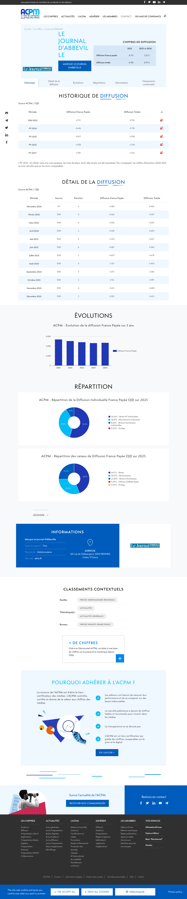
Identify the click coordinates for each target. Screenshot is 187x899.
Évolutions (77, 82)
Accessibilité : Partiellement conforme (76, 862)
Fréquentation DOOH (30, 853)
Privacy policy (175, 891)
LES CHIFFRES (28, 820)
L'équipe (74, 853)
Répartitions (99, 82)
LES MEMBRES (128, 820)
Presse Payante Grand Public (95, 624)
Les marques (126, 846)
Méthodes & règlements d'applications (101, 843)
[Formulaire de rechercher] (165, 16)
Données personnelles (116, 876)
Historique (29, 82)
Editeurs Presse (127, 827)
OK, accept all (65, 891)
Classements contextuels (149, 83)
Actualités (68, 16)
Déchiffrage (51, 849)
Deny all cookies (97, 891)
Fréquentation (101, 833)
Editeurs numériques (129, 830)
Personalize (137, 891)
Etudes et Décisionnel (79, 843)
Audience (25, 827)
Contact (126, 16)
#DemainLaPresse (154, 827)
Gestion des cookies (94, 876)
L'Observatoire (27, 856)
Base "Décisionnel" (154, 839)
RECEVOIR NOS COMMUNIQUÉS (87, 803)
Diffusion (24, 830)
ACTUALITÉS (52, 820)
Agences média (127, 836)
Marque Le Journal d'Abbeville (75, 66)
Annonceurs (126, 840)
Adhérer (94, 16)
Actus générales (52, 827)
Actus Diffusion (52, 840)
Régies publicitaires (128, 833)
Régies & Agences (103, 836)
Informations (122, 82)
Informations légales (73, 876)
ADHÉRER (101, 820)
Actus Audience (52, 836)
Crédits (141, 876)
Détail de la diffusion (54, 83)
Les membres (110, 16)
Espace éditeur (152, 833)
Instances (74, 830)
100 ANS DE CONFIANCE (148, 16)
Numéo (149, 845)
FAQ (132, 876)
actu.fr (38, 558)
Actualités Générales (92, 616)
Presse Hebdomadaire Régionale (97, 600)
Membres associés (128, 843)
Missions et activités (79, 827)
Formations (75, 840)
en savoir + (107, 752)
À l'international (77, 856)
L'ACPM (82, 16)
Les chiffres (51, 16)
